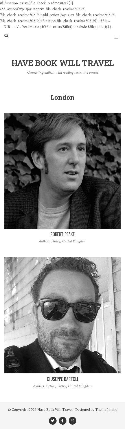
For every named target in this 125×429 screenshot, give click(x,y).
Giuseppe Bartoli (62, 379)
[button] (119, 34)
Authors (44, 241)
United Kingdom (74, 241)
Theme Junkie (106, 409)
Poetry (55, 241)
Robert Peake (62, 234)
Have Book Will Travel (55, 409)
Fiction (50, 386)
